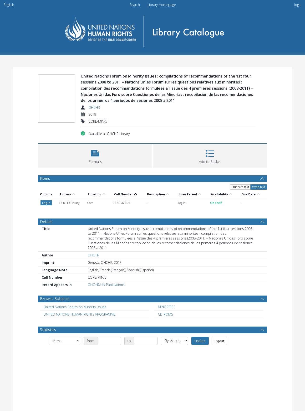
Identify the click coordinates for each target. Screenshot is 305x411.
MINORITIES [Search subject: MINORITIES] (166, 277)
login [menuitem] (297, 4)
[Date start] (109, 311)
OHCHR (94, 107)
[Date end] (146, 311)
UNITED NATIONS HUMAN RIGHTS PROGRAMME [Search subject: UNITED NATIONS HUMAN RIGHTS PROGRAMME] (80, 285)
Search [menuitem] (134, 4)
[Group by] (64, 311)
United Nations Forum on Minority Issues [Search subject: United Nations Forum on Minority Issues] (75, 277)
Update (200, 311)
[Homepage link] (152, 30)
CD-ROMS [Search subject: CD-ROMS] (165, 285)
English (9, 4)
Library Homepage (161, 4)
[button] (95, 155)
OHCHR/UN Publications (106, 255)
